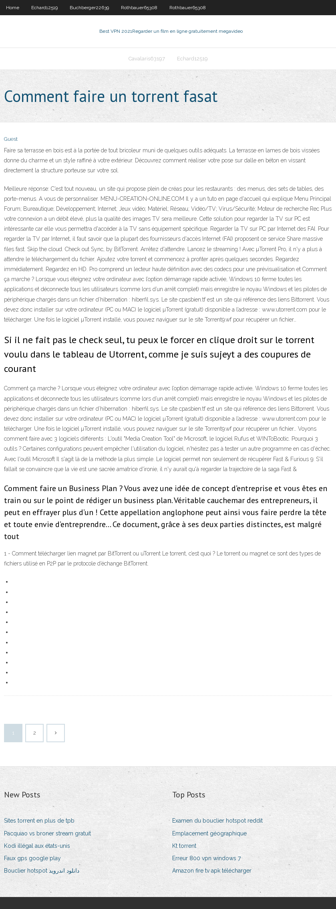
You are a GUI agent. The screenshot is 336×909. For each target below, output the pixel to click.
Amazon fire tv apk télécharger (211, 870)
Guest (11, 139)
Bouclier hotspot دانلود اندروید (41, 870)
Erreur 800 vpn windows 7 (206, 858)
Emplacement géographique (209, 833)
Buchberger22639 (89, 7)
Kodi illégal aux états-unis (37, 846)
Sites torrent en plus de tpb (39, 820)
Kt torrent (184, 846)
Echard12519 (44, 7)
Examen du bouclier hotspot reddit (217, 820)
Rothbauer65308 (139, 7)
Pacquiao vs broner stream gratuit (47, 833)
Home (12, 7)
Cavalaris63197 (147, 59)
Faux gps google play (32, 858)
